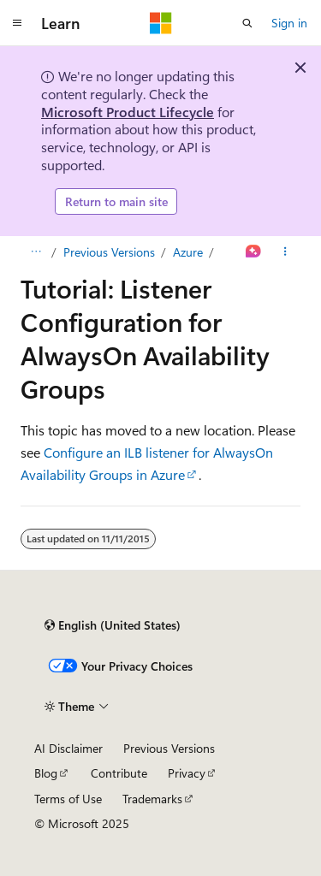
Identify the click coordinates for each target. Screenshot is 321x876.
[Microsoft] (161, 23)
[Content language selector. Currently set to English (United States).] (112, 625)
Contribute (119, 773)
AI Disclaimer (68, 748)
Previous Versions (109, 252)
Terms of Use (68, 798)
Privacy (186, 773)
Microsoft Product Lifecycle (127, 112)
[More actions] (285, 252)
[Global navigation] (17, 23)
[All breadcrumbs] (36, 252)
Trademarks (152, 798)
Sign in (289, 23)
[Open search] (247, 23)
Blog (45, 773)
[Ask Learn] (253, 252)
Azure (188, 252)
